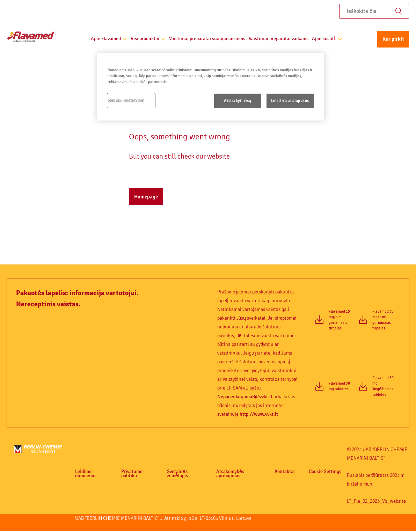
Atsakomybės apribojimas (230, 474)
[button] (393, 41)
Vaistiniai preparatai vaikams (278, 39)
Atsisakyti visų (237, 101)
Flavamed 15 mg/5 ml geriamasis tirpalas (339, 319)
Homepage (146, 197)
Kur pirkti (393, 39)
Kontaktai (285, 472)
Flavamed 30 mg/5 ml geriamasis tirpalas (383, 319)
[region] (210, 87)
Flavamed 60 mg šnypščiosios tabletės (383, 386)
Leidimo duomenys (85, 474)
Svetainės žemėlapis (177, 474)
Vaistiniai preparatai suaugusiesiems (207, 39)
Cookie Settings (325, 472)
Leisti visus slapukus (290, 101)
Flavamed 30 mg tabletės (339, 386)
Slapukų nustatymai (126, 100)
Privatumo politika (132, 474)
